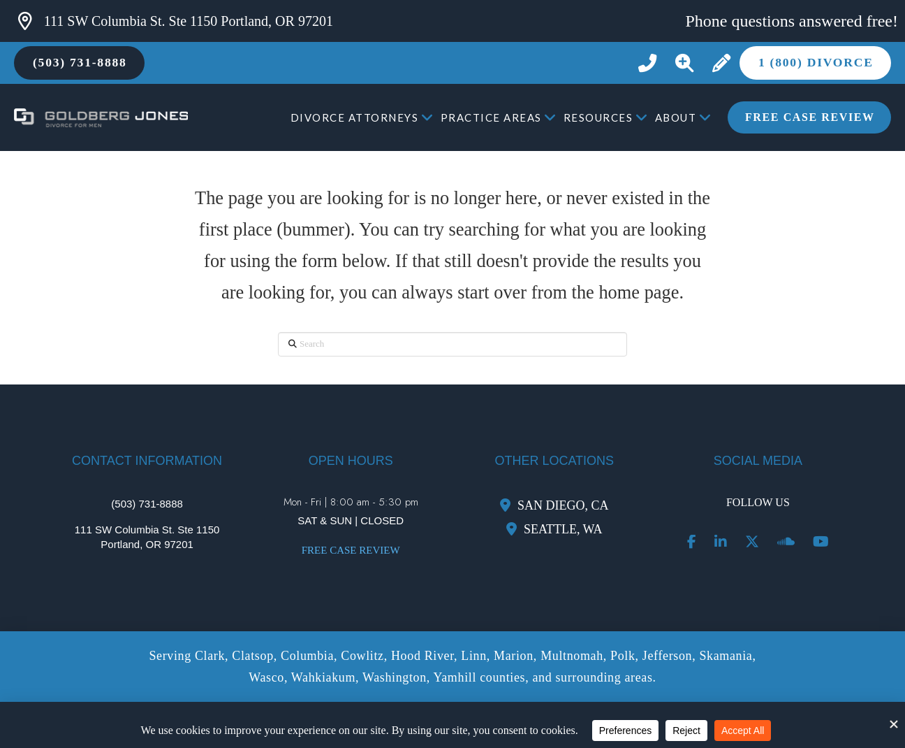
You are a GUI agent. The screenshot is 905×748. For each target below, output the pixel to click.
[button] (683, 63)
